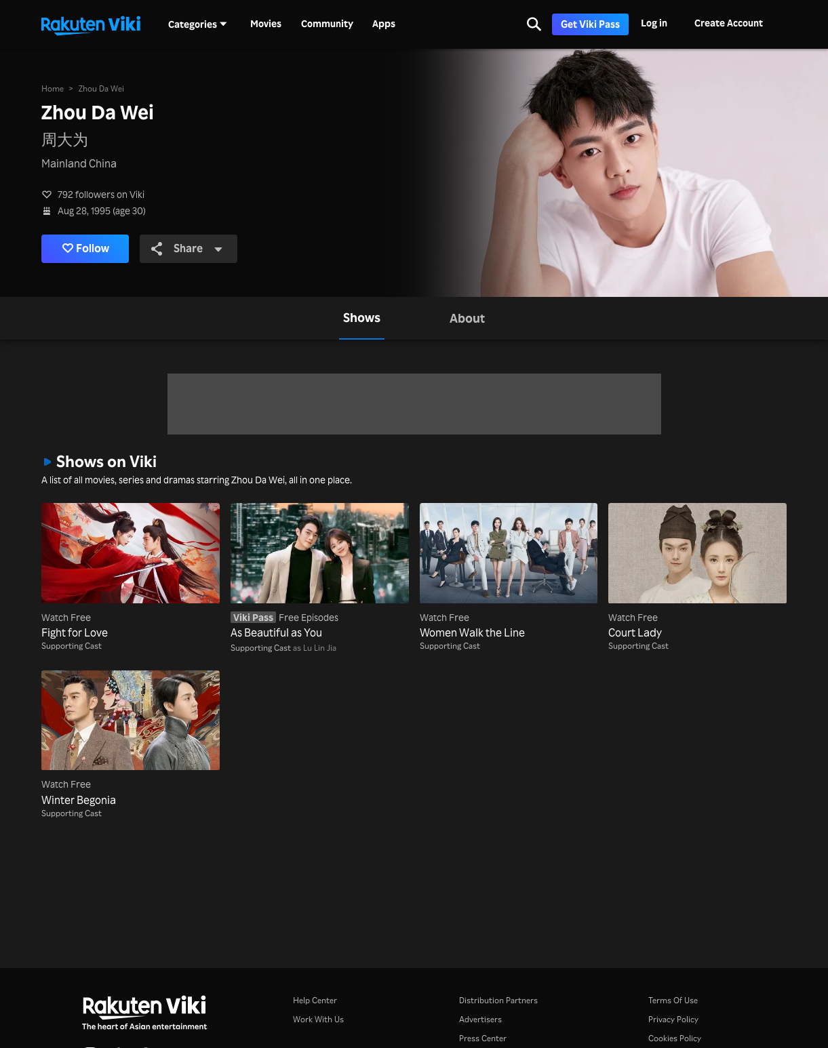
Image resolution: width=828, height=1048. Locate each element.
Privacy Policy (673, 1019)
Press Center (483, 1038)
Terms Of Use (673, 1000)
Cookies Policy (674, 1038)
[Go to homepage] (90, 24)
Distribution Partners (498, 1000)
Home (52, 88)
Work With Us (318, 1019)
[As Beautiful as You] (320, 572)
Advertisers (480, 1019)
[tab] (362, 318)
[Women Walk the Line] (509, 572)
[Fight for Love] (130, 572)
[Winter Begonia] (130, 739)
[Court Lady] (697, 572)
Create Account (728, 22)
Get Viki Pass (590, 24)
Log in (654, 22)
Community (327, 23)
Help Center (315, 1000)
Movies (265, 23)
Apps (383, 23)
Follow (85, 249)
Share (187, 248)
